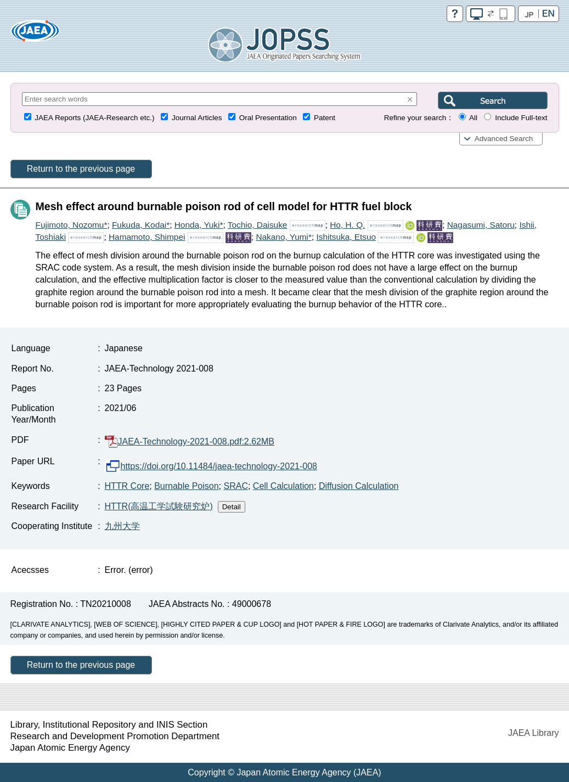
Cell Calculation (283, 486)
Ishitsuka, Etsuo (346, 236)
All (473, 118)
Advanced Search (504, 138)
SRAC (235, 486)
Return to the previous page (81, 168)
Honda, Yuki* (198, 224)
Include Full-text (521, 118)
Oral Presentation (268, 118)
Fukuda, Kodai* (141, 224)
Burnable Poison (186, 486)
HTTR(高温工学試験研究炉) (159, 506)
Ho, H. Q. (347, 224)
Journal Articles (197, 118)
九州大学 (122, 526)
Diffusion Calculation (359, 486)
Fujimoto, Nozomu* (72, 224)
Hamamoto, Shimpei (147, 236)
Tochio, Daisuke (258, 224)
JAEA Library (533, 733)
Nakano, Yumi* (284, 236)
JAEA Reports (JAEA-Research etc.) (94, 118)
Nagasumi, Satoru (481, 224)
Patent (324, 118)
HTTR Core (127, 486)
